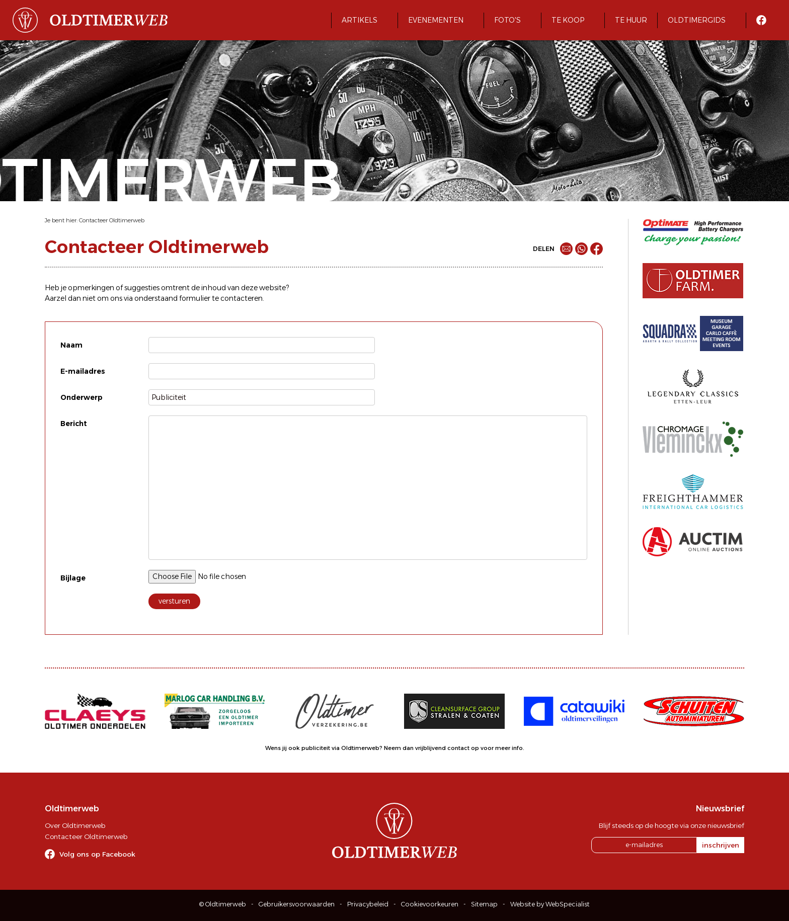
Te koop (567, 20)
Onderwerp (81, 397)
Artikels (359, 20)
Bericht (73, 423)
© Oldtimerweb (222, 904)
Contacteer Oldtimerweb (111, 220)
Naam (71, 345)
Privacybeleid (367, 904)
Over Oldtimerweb (75, 825)
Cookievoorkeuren (429, 904)
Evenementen (435, 20)
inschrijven (720, 845)
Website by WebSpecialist (550, 904)
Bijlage (73, 577)
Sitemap (484, 904)
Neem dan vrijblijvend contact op (431, 747)
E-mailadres (82, 371)
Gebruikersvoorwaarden (297, 904)
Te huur (631, 20)
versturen (174, 601)
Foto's (507, 20)
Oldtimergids (697, 20)
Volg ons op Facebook (97, 854)
